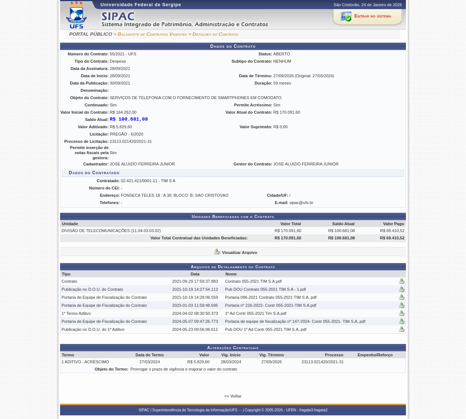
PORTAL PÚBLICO (90, 34)
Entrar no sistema (373, 16)
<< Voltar (232, 396)
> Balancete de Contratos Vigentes (150, 34)
